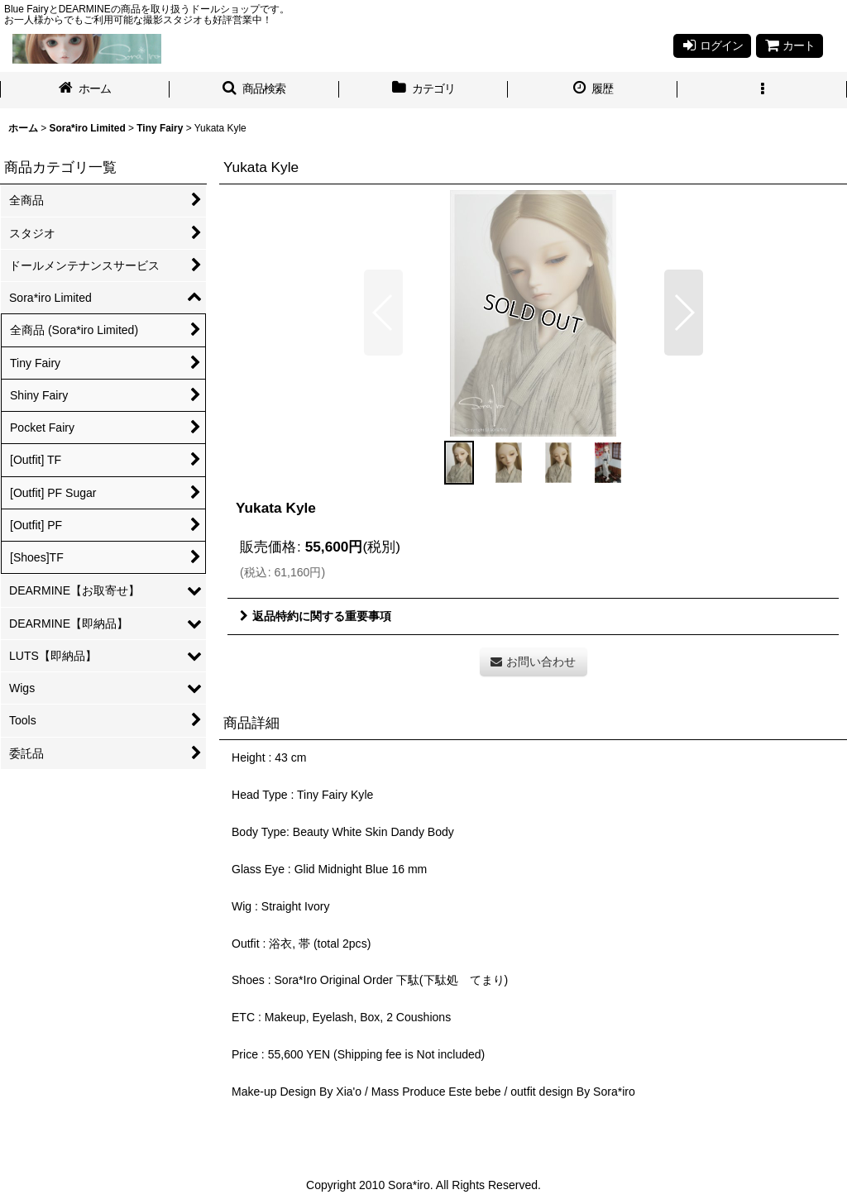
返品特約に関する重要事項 (315, 616)
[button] (254, 90)
